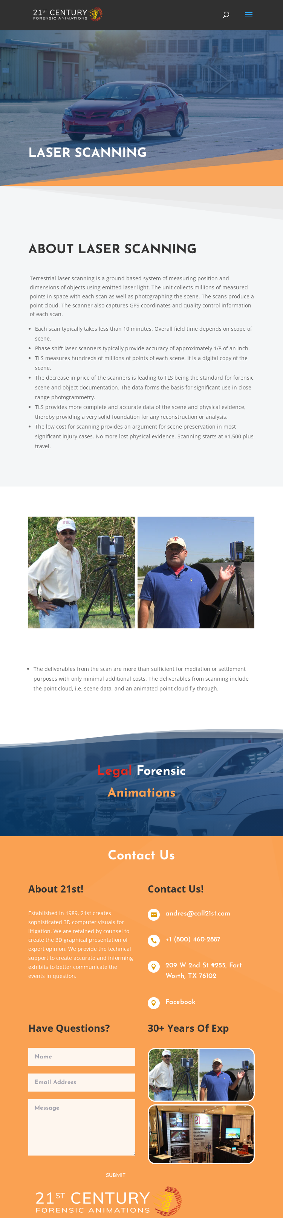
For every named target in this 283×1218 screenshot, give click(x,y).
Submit (114, 1171)
